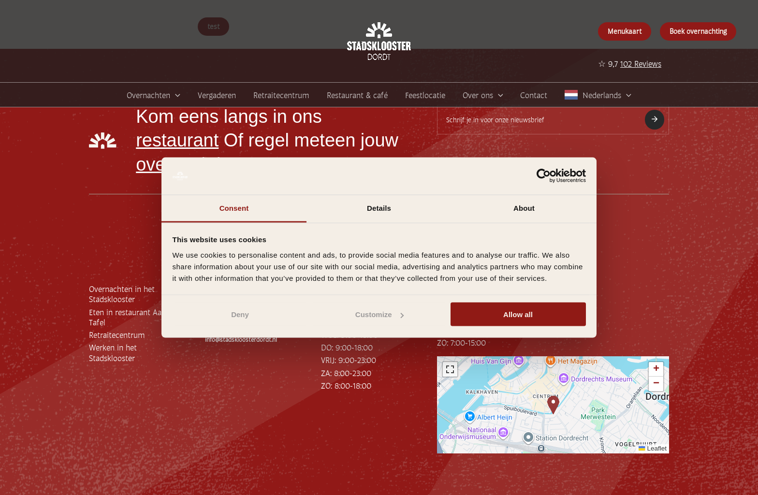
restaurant (177, 140)
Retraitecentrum (281, 94)
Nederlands (607, 95)
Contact (533, 94)
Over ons (483, 95)
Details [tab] (379, 208)
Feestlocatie (425, 94)
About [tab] (524, 208)
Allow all (518, 314)
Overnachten (153, 95)
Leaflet (653, 448)
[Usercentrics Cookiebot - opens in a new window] (543, 176)
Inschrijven (654, 119)
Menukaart (624, 30)
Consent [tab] (234, 208)
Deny (240, 314)
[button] (553, 405)
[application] (175, 95)
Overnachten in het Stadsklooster (122, 293)
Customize (379, 314)
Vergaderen (217, 94)
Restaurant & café (357, 94)
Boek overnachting (698, 30)
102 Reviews (640, 63)
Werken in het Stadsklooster (113, 352)
